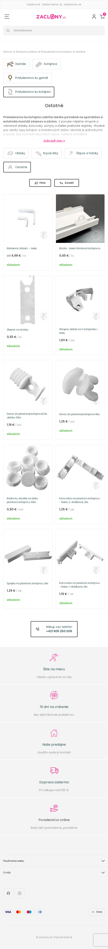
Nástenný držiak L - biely (22, 248)
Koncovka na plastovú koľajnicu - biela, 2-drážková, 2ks (79, 500)
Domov (7, 51)
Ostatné (80, 51)
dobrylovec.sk (72, 4)
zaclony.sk (45, 937)
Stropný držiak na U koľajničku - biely (79, 331)
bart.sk (68, 937)
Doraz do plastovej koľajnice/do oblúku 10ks (27, 415)
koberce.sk (33, 4)
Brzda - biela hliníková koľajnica (79, 248)
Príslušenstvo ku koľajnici (56, 51)
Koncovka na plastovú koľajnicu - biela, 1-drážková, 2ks (79, 584)
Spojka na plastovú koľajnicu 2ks (27, 583)
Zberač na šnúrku (17, 329)
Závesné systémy (27, 51)
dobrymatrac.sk (52, 4)
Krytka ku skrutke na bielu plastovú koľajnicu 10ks (22, 500)
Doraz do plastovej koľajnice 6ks (79, 414)
